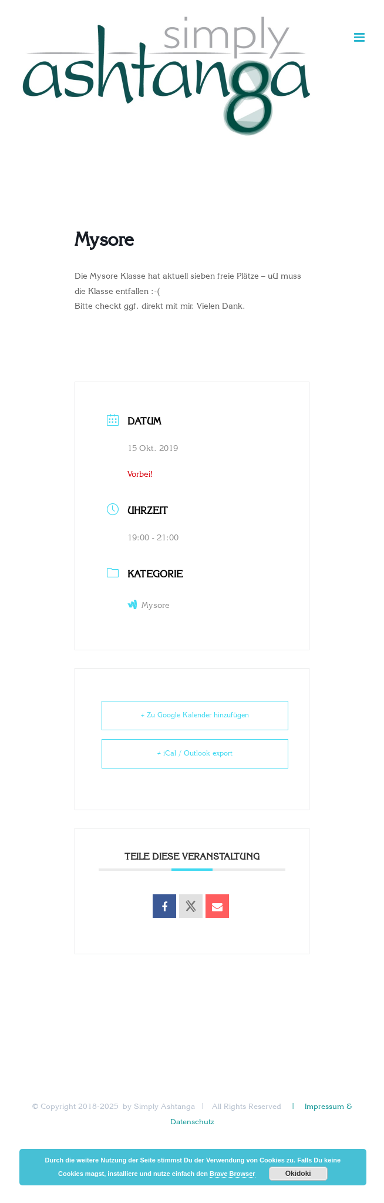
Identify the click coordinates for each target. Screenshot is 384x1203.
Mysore (148, 606)
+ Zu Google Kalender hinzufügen (195, 715)
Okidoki (298, 1173)
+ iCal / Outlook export (195, 753)
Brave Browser (232, 1173)
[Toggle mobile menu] (360, 37)
